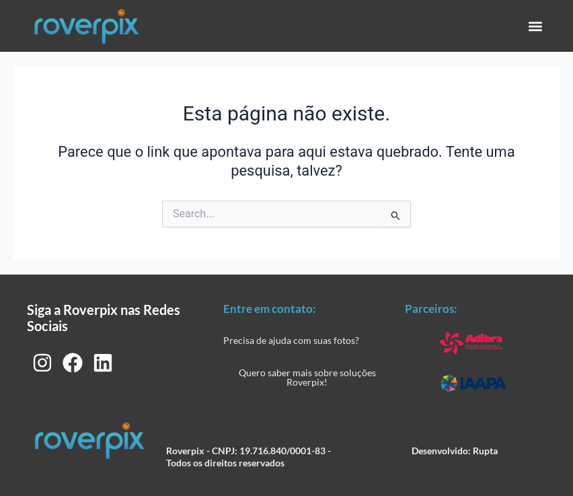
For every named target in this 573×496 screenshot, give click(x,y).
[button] (535, 26)
